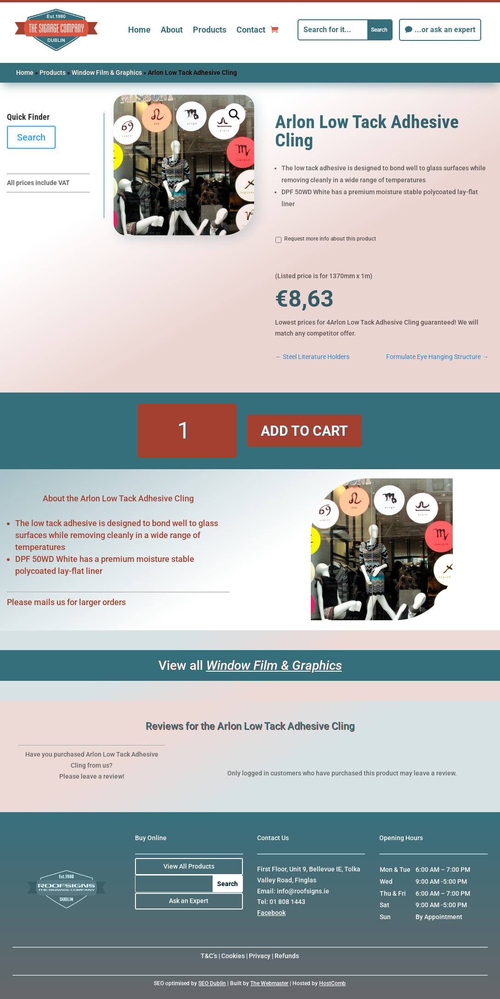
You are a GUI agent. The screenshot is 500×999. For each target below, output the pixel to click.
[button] (235, 114)
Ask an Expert (188, 900)
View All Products (188, 866)
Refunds (287, 956)
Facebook (271, 912)
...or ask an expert (445, 29)
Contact (250, 29)
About (172, 29)
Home (139, 29)
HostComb (332, 983)
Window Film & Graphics (107, 72)
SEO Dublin (212, 983)
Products (209, 29)
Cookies (233, 956)
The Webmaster (269, 983)
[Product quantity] (187, 431)
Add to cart (304, 431)
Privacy (259, 956)
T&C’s (209, 956)
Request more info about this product (330, 239)
